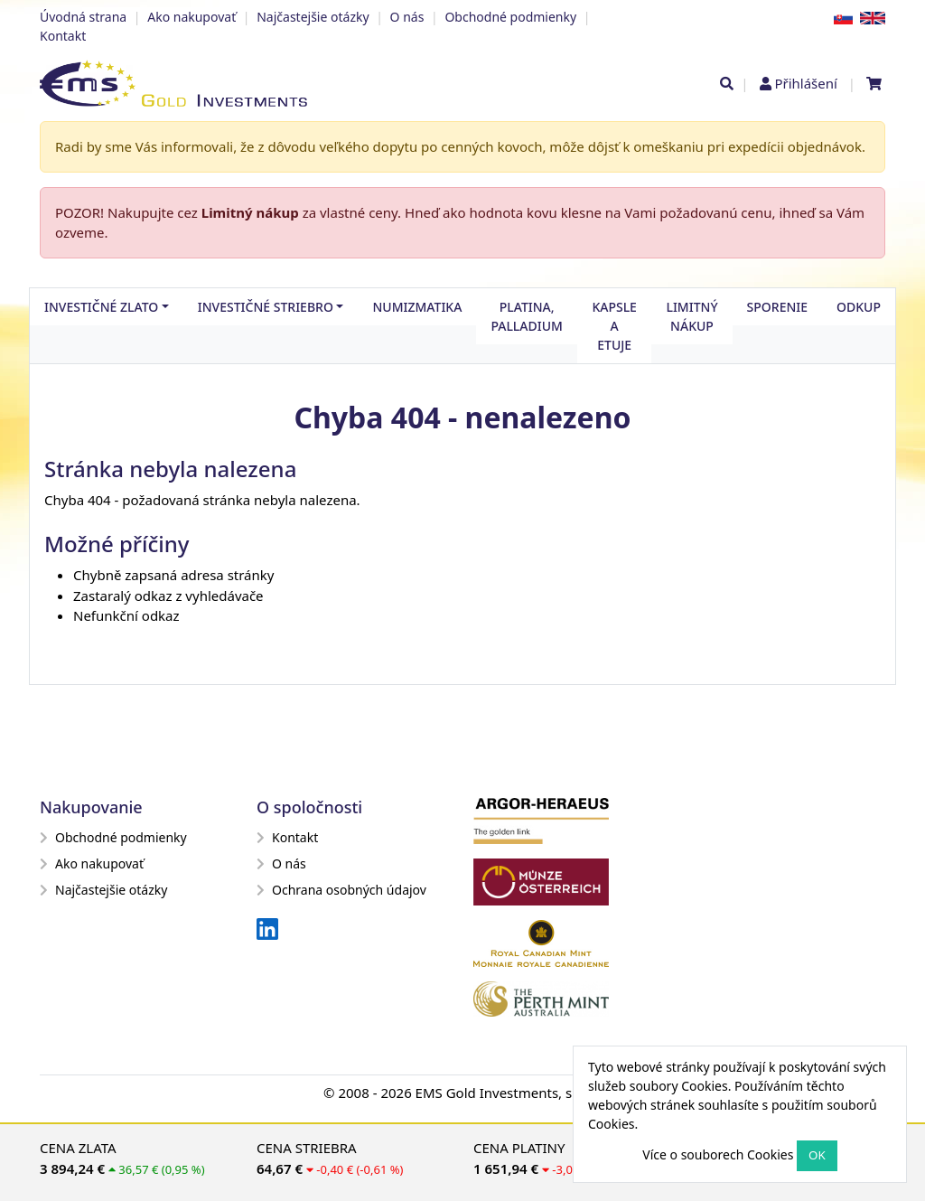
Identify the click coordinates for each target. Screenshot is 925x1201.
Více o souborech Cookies (717, 1154)
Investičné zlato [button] (101, 306)
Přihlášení (805, 83)
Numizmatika (417, 306)
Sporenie (777, 306)
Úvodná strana (83, 16)
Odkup (858, 306)
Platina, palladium (527, 316)
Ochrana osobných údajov (341, 889)
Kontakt (63, 35)
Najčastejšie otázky (313, 16)
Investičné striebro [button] (265, 306)
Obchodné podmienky (510, 16)
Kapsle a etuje (614, 325)
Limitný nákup (250, 212)
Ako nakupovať (191, 16)
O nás (407, 16)
